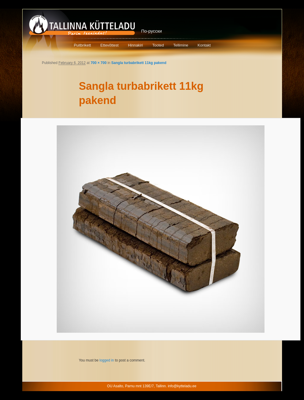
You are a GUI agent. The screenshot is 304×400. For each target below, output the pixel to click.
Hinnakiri (135, 45)
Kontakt (204, 45)
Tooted (158, 45)
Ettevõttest (109, 45)
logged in (106, 360)
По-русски (151, 30)
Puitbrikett (82, 45)
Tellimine (181, 45)
